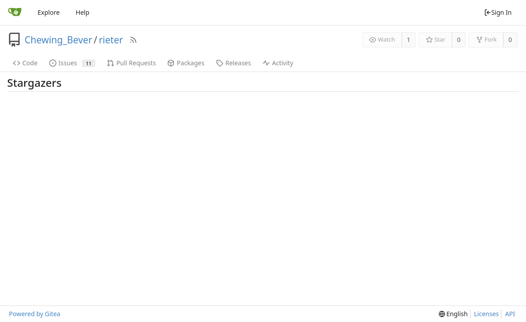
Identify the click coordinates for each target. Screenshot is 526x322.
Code (25, 63)
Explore (48, 12)
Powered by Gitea (34, 313)
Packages (185, 63)
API (510, 313)
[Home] (14, 12)
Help (82, 12)
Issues (72, 63)
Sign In (498, 12)
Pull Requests (131, 63)
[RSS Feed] (133, 40)
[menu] (453, 314)
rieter (111, 39)
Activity (278, 63)
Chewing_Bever (58, 39)
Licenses (486, 313)
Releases (233, 63)
